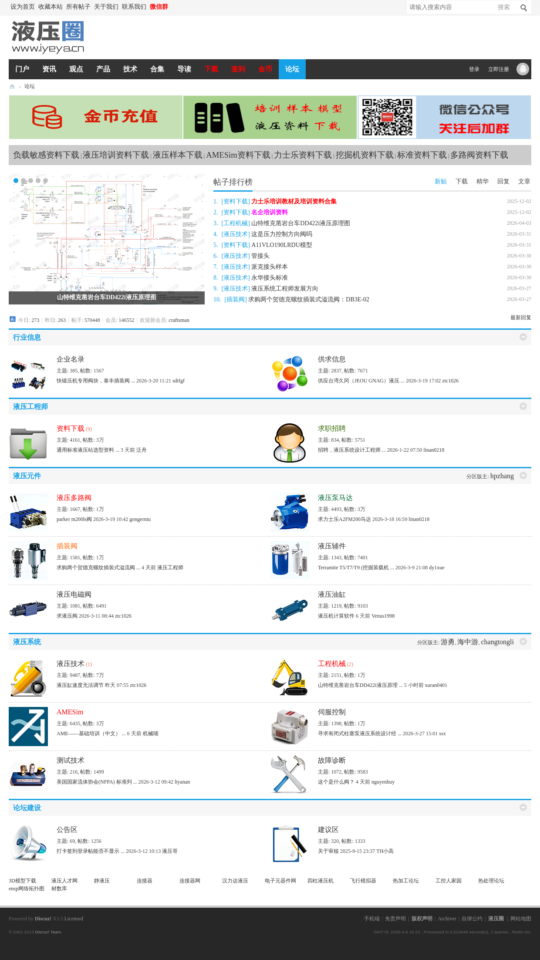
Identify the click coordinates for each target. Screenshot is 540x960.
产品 (103, 69)
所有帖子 (78, 6)
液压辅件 (332, 546)
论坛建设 (27, 807)
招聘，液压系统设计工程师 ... (352, 450)
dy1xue (436, 568)
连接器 (144, 881)
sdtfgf (178, 381)
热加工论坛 (406, 881)
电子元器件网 (280, 881)
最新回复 (520, 317)
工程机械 (235, 223)
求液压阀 (67, 616)
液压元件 (27, 476)
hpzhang (502, 476)
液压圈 (12, 86)
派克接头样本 (269, 267)
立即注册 (498, 69)
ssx (442, 733)
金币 (265, 69)
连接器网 (189, 881)
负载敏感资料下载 (46, 154)
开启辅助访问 (174, 7)
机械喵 (151, 733)
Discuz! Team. (48, 932)
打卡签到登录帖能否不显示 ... (91, 851)
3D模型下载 (22, 881)
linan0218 (433, 450)
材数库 (59, 889)
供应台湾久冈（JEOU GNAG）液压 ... (361, 381)
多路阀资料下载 (479, 154)
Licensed (73, 919)
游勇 (448, 642)
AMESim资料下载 (238, 154)
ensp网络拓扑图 (26, 889)
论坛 (292, 69)
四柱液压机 (320, 881)
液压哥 (170, 851)
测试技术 (70, 760)
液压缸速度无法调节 (80, 685)
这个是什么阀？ (336, 782)
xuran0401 (436, 685)
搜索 (504, 7)
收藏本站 (50, 6)
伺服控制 (332, 712)
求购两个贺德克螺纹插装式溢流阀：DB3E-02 (308, 299)
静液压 (102, 881)
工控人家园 (448, 881)
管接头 (260, 256)
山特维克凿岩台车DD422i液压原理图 (106, 297)
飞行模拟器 (363, 881)
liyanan (182, 782)
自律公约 (472, 919)
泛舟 (141, 450)
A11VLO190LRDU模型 (281, 245)
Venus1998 (383, 616)
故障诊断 (332, 760)
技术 (130, 69)
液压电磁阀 (74, 594)
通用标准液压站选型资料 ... (88, 450)
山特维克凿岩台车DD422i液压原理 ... (360, 685)
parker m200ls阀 (74, 519)
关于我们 (106, 6)
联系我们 (134, 6)
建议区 (328, 829)
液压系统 (27, 642)
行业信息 (27, 337)
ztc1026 (450, 381)
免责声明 (395, 919)
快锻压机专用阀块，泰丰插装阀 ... (96, 381)
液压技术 (235, 234)
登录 (474, 69)
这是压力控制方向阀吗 (281, 234)
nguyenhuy (383, 782)
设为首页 (22, 6)
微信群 (159, 6)
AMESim (70, 712)
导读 (184, 69)
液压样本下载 (177, 154)
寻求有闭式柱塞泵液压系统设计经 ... (360, 733)
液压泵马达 (335, 497)
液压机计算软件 (336, 616)
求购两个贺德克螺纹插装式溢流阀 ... (98, 568)
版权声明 (422, 919)
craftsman (179, 320)
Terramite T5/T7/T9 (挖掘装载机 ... (356, 568)
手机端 (372, 919)
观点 (76, 69)
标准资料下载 (422, 154)
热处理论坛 (491, 881)
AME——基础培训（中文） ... (91, 733)
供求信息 (332, 359)
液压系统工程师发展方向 (284, 288)
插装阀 (235, 299)
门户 (22, 69)
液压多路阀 (74, 497)
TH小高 (385, 851)
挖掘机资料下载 (365, 154)
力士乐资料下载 (303, 154)
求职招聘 (332, 428)
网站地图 (520, 919)
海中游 (467, 642)
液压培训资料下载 (116, 154)
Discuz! (43, 919)
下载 (211, 69)
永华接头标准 (269, 277)
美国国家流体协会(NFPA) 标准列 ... (97, 782)
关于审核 (328, 851)
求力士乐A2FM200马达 (344, 519)
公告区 (67, 829)
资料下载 (235, 201)
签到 (238, 69)
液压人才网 (64, 881)
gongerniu (140, 519)
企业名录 (70, 359)
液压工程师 (30, 406)
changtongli (497, 642)
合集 (157, 69)
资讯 (49, 69)
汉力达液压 (235, 881)
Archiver (447, 919)
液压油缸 (332, 594)
